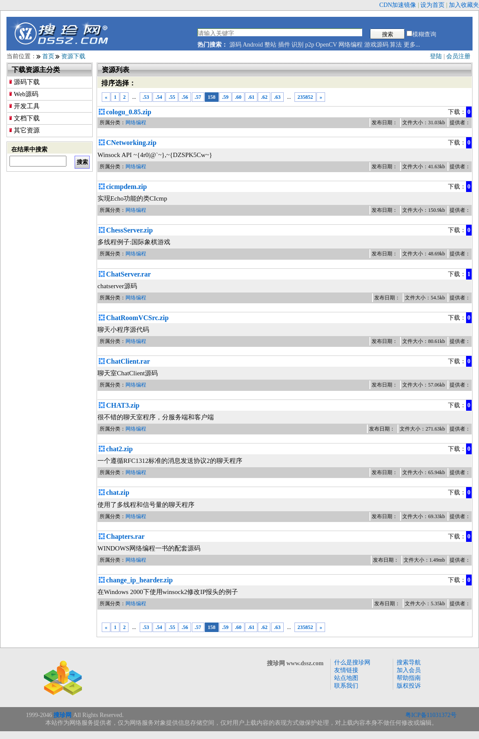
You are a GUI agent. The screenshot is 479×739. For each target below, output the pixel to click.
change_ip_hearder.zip (139, 580)
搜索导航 (409, 662)
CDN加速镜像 (397, 5)
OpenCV (326, 44)
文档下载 (27, 118)
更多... (412, 44)
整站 (270, 44)
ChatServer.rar (128, 274)
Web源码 (26, 94)
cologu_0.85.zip (128, 112)
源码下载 (27, 82)
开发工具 (27, 106)
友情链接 (346, 670)
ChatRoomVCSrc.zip (137, 317)
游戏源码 (376, 44)
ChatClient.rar (128, 361)
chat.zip (117, 492)
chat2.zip (119, 449)
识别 (297, 44)
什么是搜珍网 (352, 662)
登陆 (436, 56)
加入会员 (409, 670)
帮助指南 (409, 678)
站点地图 (346, 678)
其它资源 (27, 130)
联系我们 (346, 685)
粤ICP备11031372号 (431, 715)
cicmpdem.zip (126, 186)
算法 (396, 44)
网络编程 (350, 44)
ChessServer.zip (129, 230)
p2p (309, 44)
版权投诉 (409, 685)
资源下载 (73, 56)
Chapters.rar (125, 536)
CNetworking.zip (131, 142)
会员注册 (458, 56)
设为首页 (432, 5)
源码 (235, 44)
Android (253, 44)
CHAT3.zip (122, 405)
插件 (284, 44)
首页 (48, 56)
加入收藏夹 (464, 5)
